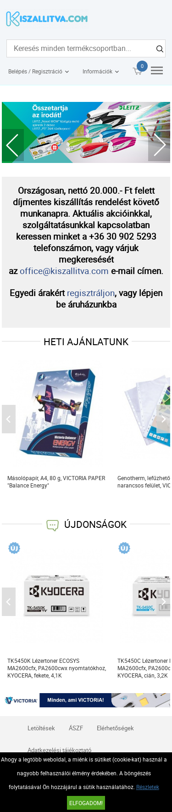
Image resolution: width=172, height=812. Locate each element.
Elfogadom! (86, 802)
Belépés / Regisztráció (35, 71)
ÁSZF (76, 728)
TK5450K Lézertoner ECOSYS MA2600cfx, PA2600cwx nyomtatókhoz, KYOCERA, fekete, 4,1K (56, 668)
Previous (13, 145)
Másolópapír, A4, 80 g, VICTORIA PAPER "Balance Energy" (56, 481)
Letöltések (41, 728)
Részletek (147, 786)
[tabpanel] (86, 132)
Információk (97, 71)
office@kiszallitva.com (64, 270)
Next (159, 145)
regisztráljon (91, 292)
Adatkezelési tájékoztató (59, 750)
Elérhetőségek (115, 728)
